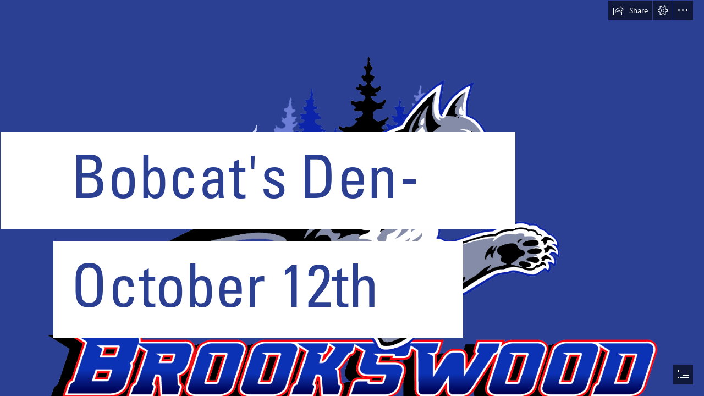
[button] (630, 10)
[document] (352, 198)
